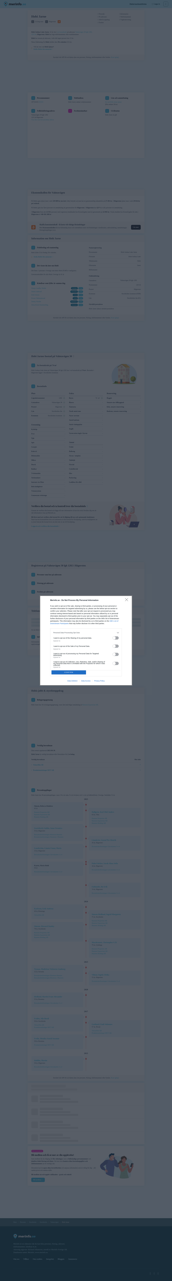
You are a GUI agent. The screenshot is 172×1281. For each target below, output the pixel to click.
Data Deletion (72, 681)
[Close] (127, 600)
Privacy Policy (99, 681)
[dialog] (86, 640)
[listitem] (86, 632)
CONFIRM (68, 672)
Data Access (86, 681)
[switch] (116, 638)
